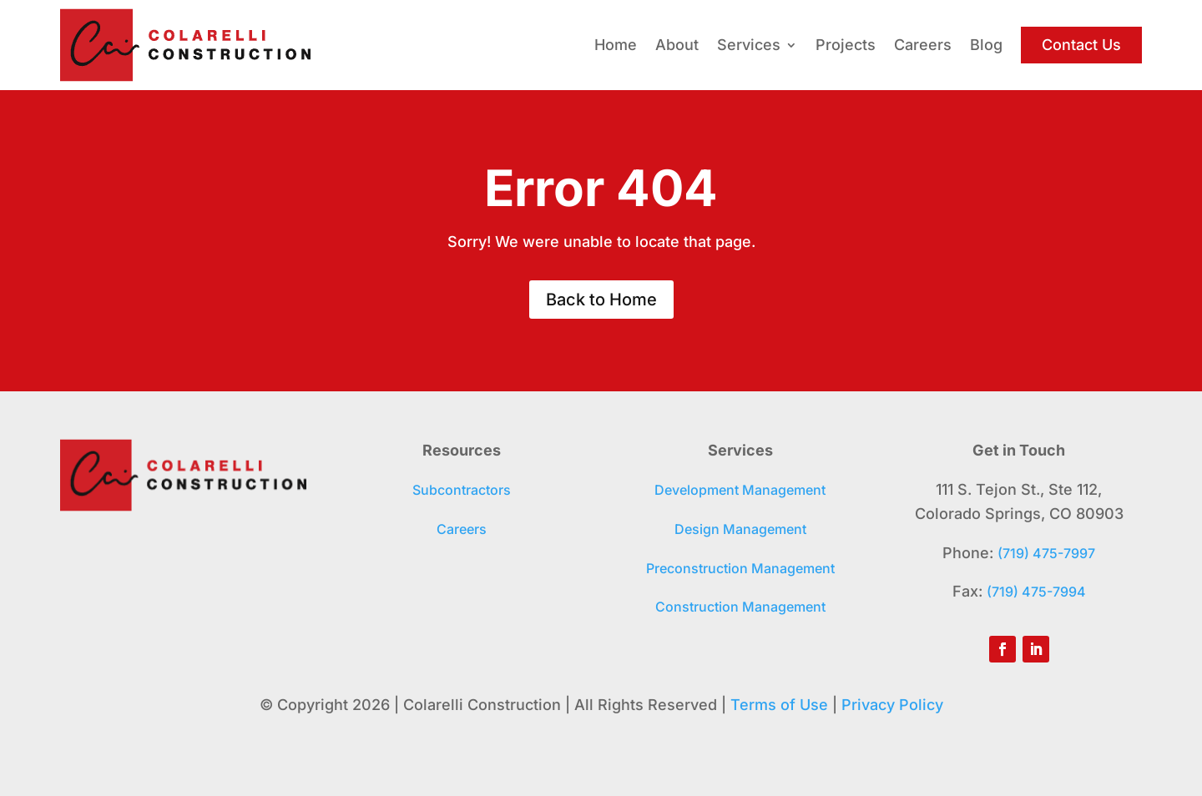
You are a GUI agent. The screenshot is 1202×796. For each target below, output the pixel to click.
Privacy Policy (892, 704)
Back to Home (601, 300)
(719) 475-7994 (1036, 591)
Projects (846, 44)
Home (615, 44)
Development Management (740, 489)
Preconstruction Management (740, 568)
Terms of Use (779, 704)
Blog (986, 44)
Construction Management (740, 606)
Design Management (740, 529)
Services (748, 44)
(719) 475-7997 (1046, 553)
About (677, 44)
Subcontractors (461, 489)
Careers (923, 44)
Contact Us (1081, 44)
